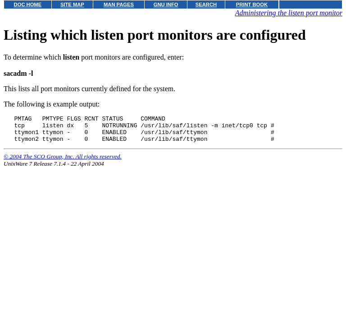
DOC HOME (28, 4)
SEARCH (206, 4)
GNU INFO (166, 4)
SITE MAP (72, 4)
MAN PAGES (119, 4)
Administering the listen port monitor (288, 13)
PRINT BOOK (252, 4)
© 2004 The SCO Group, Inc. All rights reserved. (63, 161)
